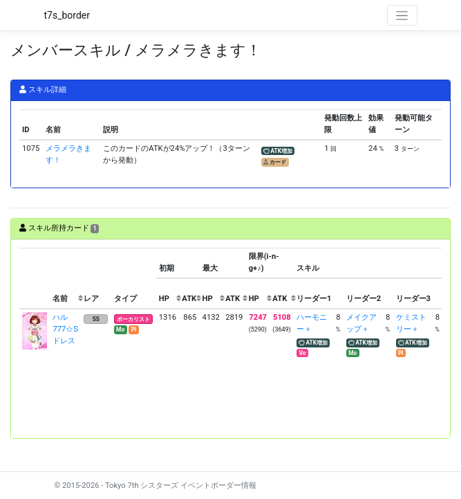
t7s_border (67, 15)
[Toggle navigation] (402, 15)
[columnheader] (34, 278)
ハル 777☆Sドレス (65, 329)
